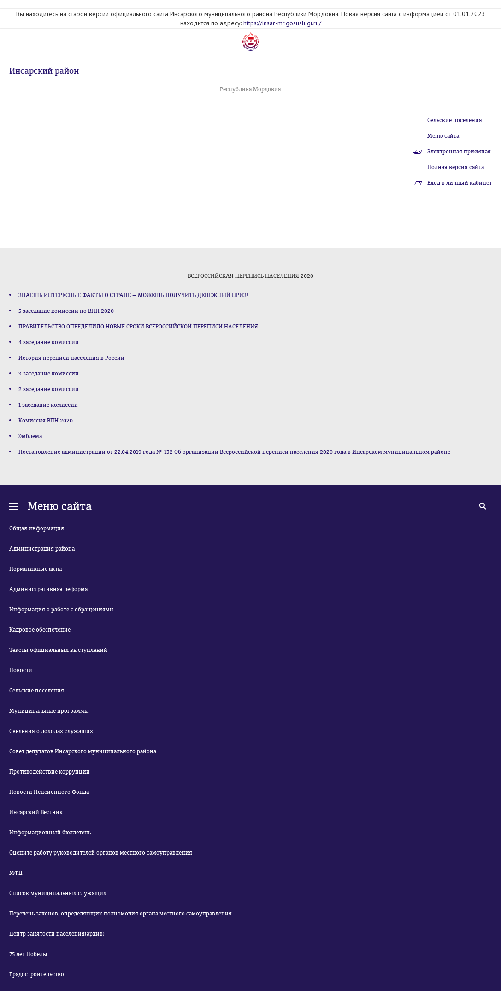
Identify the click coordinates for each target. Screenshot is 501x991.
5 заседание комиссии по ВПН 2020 (66, 311)
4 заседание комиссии (48, 342)
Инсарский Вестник (36, 812)
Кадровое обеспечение (40, 630)
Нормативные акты (35, 569)
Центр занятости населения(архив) (57, 934)
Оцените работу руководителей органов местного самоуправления (100, 853)
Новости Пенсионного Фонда (49, 792)
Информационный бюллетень (50, 832)
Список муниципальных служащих (57, 893)
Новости (20, 670)
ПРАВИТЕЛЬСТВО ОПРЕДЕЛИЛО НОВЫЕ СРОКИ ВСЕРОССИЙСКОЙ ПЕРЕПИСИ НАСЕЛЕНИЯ (138, 326)
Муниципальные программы (49, 711)
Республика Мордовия (250, 89)
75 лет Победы (28, 954)
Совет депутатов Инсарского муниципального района (82, 751)
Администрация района (42, 548)
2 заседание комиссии (48, 389)
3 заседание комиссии (48, 373)
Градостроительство (36, 974)
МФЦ (16, 873)
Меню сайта (443, 136)
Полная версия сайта (455, 167)
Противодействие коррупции (49, 771)
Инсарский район (44, 71)
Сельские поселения (454, 120)
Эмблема (30, 436)
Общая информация (36, 528)
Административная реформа (48, 589)
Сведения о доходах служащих (51, 731)
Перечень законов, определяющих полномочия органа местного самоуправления (120, 913)
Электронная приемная (459, 151)
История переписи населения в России (71, 358)
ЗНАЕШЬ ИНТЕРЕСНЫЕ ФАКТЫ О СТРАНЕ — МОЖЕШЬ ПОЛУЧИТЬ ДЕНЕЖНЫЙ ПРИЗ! (133, 295)
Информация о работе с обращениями (61, 609)
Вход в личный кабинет (459, 183)
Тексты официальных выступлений (58, 650)
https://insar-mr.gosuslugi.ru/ (282, 23)
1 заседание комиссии (48, 405)
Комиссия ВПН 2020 (45, 420)
